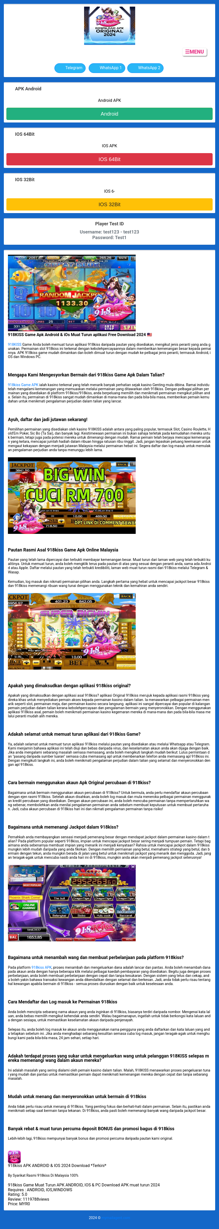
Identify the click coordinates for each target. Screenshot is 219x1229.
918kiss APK (41, 967)
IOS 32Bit (110, 204)
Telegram (70, 68)
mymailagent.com (115, 1218)
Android (109, 114)
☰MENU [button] (194, 52)
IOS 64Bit (110, 159)
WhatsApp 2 (145, 68)
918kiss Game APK (23, 385)
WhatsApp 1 (107, 68)
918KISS (14, 344)
